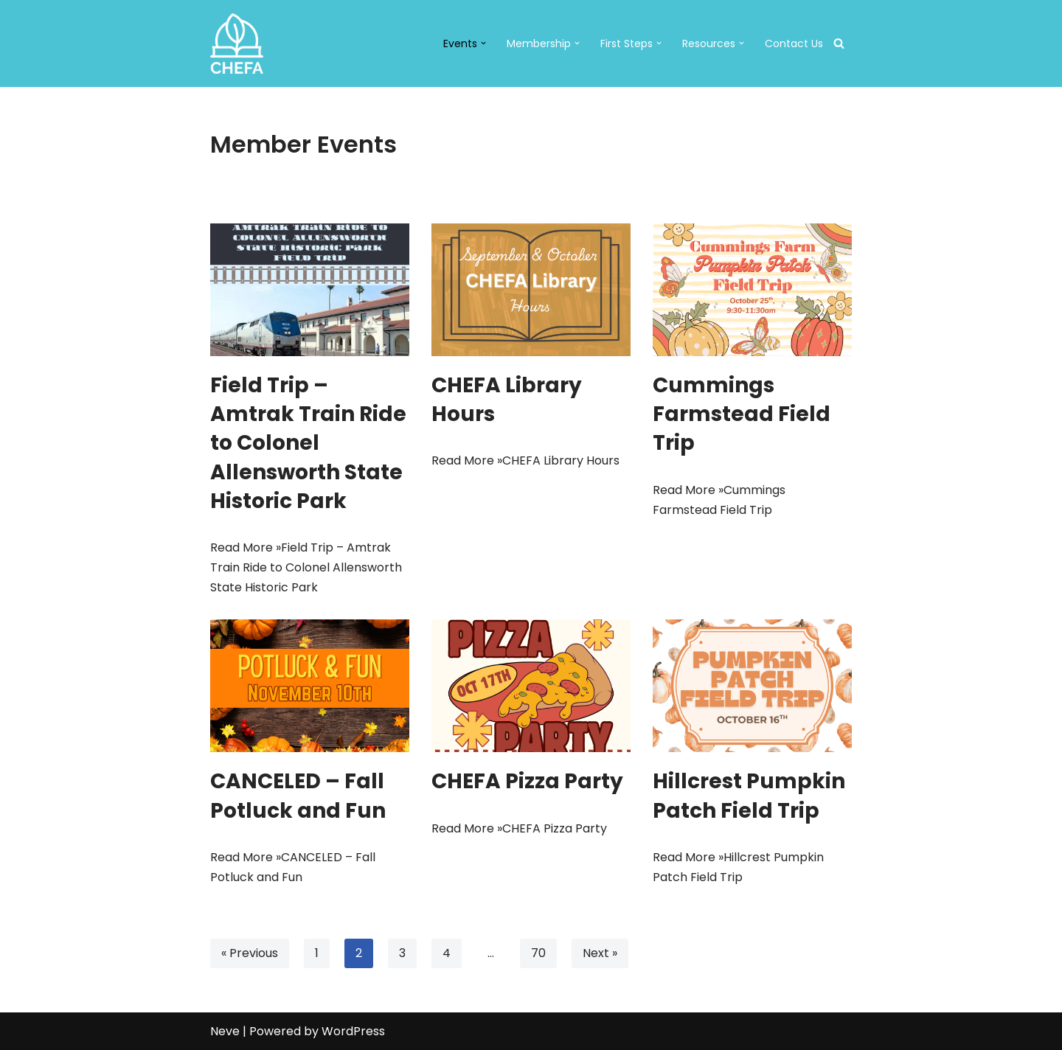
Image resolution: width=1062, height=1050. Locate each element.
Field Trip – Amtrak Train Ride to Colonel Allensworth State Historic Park (308, 443)
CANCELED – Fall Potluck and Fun (298, 795)
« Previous (249, 953)
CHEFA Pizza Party (527, 781)
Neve (225, 1031)
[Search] (838, 43)
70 (538, 953)
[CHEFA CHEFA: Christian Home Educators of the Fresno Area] (236, 43)
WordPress (353, 1031)
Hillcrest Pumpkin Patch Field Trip (749, 795)
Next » (600, 953)
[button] (483, 43)
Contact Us (794, 43)
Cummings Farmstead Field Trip (741, 414)
